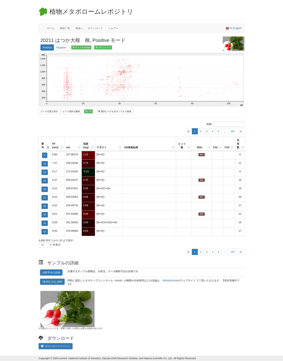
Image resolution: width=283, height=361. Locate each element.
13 (44, 164)
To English (233, 28)
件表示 (49, 245)
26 (44, 189)
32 (44, 231)
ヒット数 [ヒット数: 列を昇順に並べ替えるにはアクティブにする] (182, 145)
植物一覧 (65, 28)
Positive (47, 47)
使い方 (88, 111)
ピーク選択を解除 (71, 111)
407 (233, 131)
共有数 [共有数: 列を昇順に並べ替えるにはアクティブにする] (238, 144)
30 (44, 214)
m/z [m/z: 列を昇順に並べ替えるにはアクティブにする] (68, 147)
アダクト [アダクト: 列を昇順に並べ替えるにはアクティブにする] (102, 147)
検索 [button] (78, 28)
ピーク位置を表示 (49, 111)
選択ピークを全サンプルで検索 (114, 111)
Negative (61, 47)
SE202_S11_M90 (52, 281)
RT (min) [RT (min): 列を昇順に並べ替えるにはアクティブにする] (55, 145)
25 (44, 181)
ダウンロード (95, 28)
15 (44, 172)
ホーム (51, 28)
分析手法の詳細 (51, 272)
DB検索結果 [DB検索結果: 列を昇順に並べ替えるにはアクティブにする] (131, 147)
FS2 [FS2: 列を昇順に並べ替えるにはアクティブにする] (215, 147)
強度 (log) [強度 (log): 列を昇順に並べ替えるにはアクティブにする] (86, 145)
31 (44, 223)
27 (44, 197)
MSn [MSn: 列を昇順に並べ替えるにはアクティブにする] (199, 147)
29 (44, 206)
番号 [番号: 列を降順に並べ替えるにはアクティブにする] (42, 145)
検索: (225, 124)
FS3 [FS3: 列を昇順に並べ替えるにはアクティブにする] (227, 147)
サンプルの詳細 (81, 47)
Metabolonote (170, 280)
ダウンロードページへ (55, 346)
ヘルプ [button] (113, 28)
